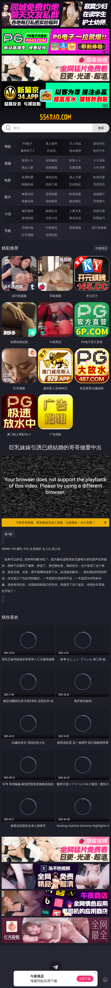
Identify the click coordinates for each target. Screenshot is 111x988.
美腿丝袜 (27, 201)
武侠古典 (99, 211)
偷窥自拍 (27, 194)
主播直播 (75, 167)
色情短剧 (51, 235)
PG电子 (28, 143)
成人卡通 (75, 177)
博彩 (7, 146)
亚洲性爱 (27, 177)
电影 (7, 180)
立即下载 (85, 979)
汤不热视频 (99, 228)
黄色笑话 (75, 218)
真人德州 (51, 143)
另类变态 (99, 184)
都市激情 (27, 211)
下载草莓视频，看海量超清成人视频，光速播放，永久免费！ (61, 522)
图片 (7, 197)
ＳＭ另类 (99, 167)
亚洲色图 (51, 194)
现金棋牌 (75, 151)
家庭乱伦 (51, 211)
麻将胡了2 (27, 151)
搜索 (101, 128)
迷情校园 (27, 218)
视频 (7, 163)
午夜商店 (51, 228)
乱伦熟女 (75, 184)
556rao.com (55, 117)
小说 (7, 213)
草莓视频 (75, 228)
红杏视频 (27, 235)
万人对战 (75, 143)
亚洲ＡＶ (27, 160)
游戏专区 (99, 143)
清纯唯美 (51, 201)
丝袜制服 (51, 167)
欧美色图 (75, 194)
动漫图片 (99, 194)
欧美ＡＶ (75, 160)
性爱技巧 (99, 218)
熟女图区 (75, 201)
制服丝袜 (27, 184)
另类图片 (99, 201)
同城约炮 (27, 228)
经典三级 (51, 184)
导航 (7, 230)
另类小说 (51, 218)
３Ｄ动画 (99, 160)
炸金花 (51, 151)
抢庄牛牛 (99, 151)
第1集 (8, 534)
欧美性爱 (99, 177)
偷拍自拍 (51, 177)
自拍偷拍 (51, 160)
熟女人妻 (27, 167)
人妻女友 (75, 211)
